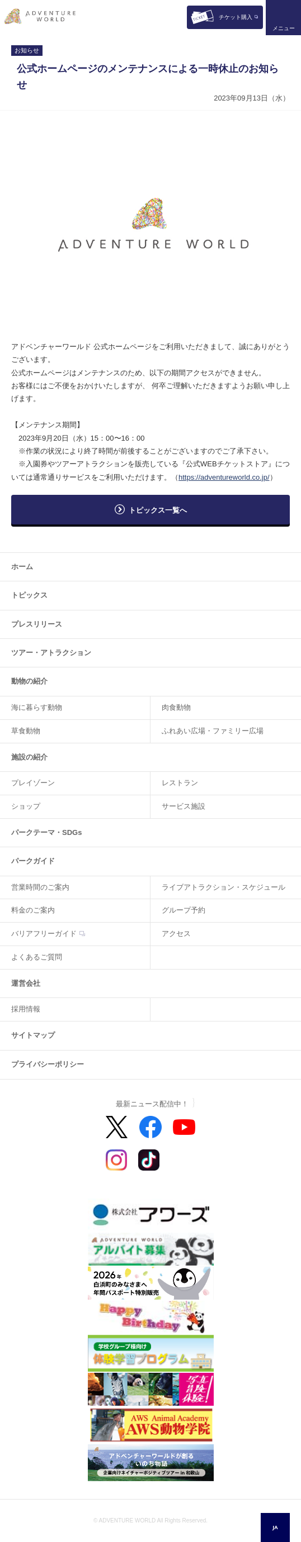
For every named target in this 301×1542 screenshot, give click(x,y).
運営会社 (25, 983)
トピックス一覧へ (158, 510)
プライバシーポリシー (47, 1064)
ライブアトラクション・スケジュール (223, 887)
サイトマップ (33, 1035)
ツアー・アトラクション (51, 652)
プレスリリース (36, 624)
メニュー (283, 28)
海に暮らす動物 (36, 707)
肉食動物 (176, 707)
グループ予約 (183, 910)
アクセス (176, 933)
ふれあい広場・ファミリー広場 (213, 731)
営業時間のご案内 (40, 887)
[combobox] (275, 1527)
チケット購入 (235, 17)
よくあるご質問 (36, 957)
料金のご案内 (33, 910)
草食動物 (25, 731)
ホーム (22, 566)
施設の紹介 (29, 757)
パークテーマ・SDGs (46, 832)
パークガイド (33, 861)
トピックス (29, 595)
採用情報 (25, 1009)
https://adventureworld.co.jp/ (224, 477)
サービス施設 (183, 806)
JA (275, 1527)
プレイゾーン (33, 783)
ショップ (25, 806)
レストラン (180, 783)
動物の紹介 (29, 681)
